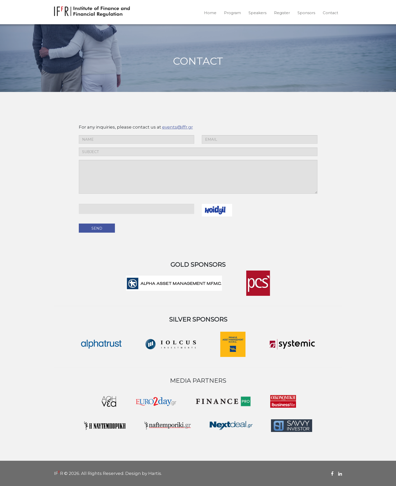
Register (282, 12)
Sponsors (306, 12)
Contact (330, 12)
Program (232, 12)
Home (210, 12)
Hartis (154, 473)
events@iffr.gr (177, 127)
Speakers (257, 12)
